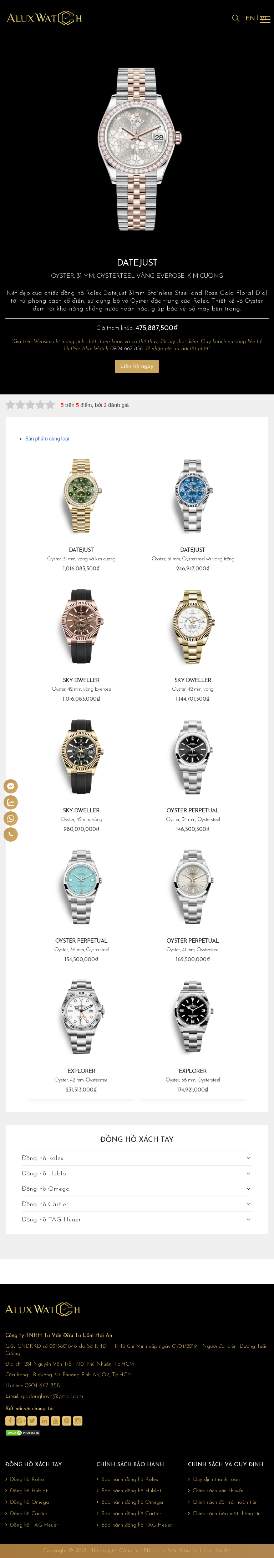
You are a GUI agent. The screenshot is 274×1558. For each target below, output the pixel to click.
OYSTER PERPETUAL (192, 815)
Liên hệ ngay (136, 366)
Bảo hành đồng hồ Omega (130, 1502)
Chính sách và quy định (225, 1465)
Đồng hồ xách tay (137, 1140)
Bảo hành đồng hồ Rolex (127, 1479)
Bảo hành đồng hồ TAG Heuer (134, 1525)
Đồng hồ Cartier (45, 1204)
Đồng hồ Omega (46, 1189)
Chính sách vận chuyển (215, 1491)
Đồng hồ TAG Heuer (51, 1219)
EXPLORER (81, 1076)
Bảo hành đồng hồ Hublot (129, 1491)
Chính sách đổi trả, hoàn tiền (223, 1502)
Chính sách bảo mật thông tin (224, 1514)
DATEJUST (81, 555)
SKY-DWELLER (81, 685)
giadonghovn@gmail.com (52, 1397)
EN (250, 18)
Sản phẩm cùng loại (47, 439)
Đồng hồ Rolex (42, 1158)
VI (263, 18)
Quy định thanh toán (214, 1479)
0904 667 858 (126, 349)
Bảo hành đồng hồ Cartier (129, 1514)
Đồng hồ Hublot (45, 1173)
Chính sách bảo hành (130, 1465)
